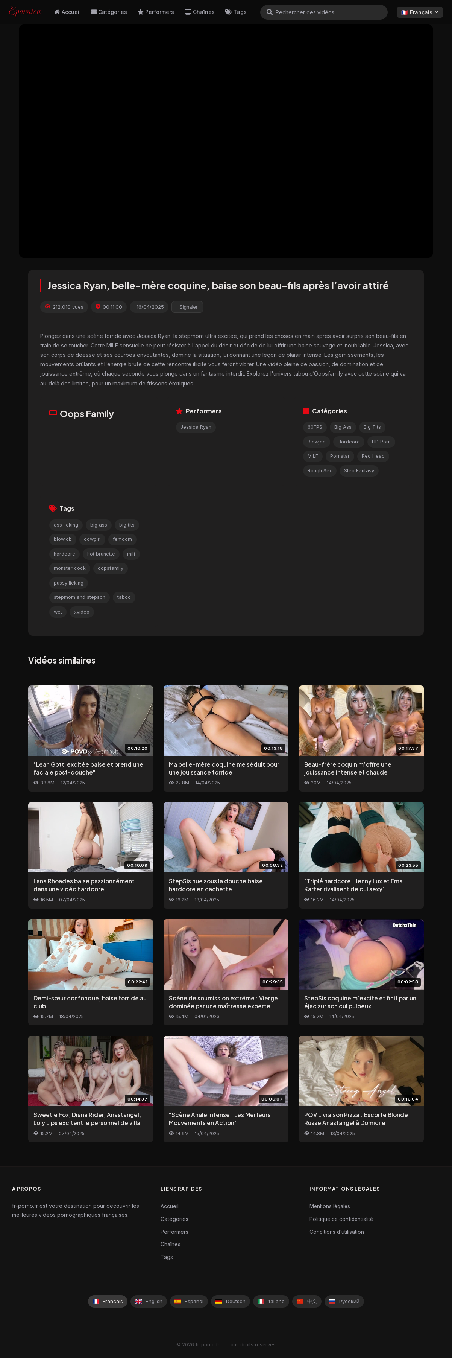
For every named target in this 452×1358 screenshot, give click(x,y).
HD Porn (381, 442)
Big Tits (372, 427)
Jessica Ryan (195, 427)
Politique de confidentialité (341, 1219)
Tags (236, 12)
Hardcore (349, 442)
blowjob (63, 539)
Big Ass (343, 427)
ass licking (66, 525)
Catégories (109, 12)
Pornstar (340, 456)
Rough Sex (320, 470)
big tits (127, 525)
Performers (156, 12)
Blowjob (317, 442)
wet (58, 612)
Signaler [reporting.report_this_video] (188, 307)
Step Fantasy (359, 470)
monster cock (70, 568)
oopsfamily (110, 568)
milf (131, 554)
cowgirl (92, 539)
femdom (122, 539)
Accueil (67, 12)
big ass (98, 525)
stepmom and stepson (79, 597)
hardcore (64, 554)
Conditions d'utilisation (336, 1232)
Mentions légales (329, 1206)
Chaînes (200, 12)
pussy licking (68, 583)
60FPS (315, 427)
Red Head (373, 456)
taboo (124, 597)
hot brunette (101, 554)
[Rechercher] (270, 12)
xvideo (81, 612)
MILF (313, 456)
